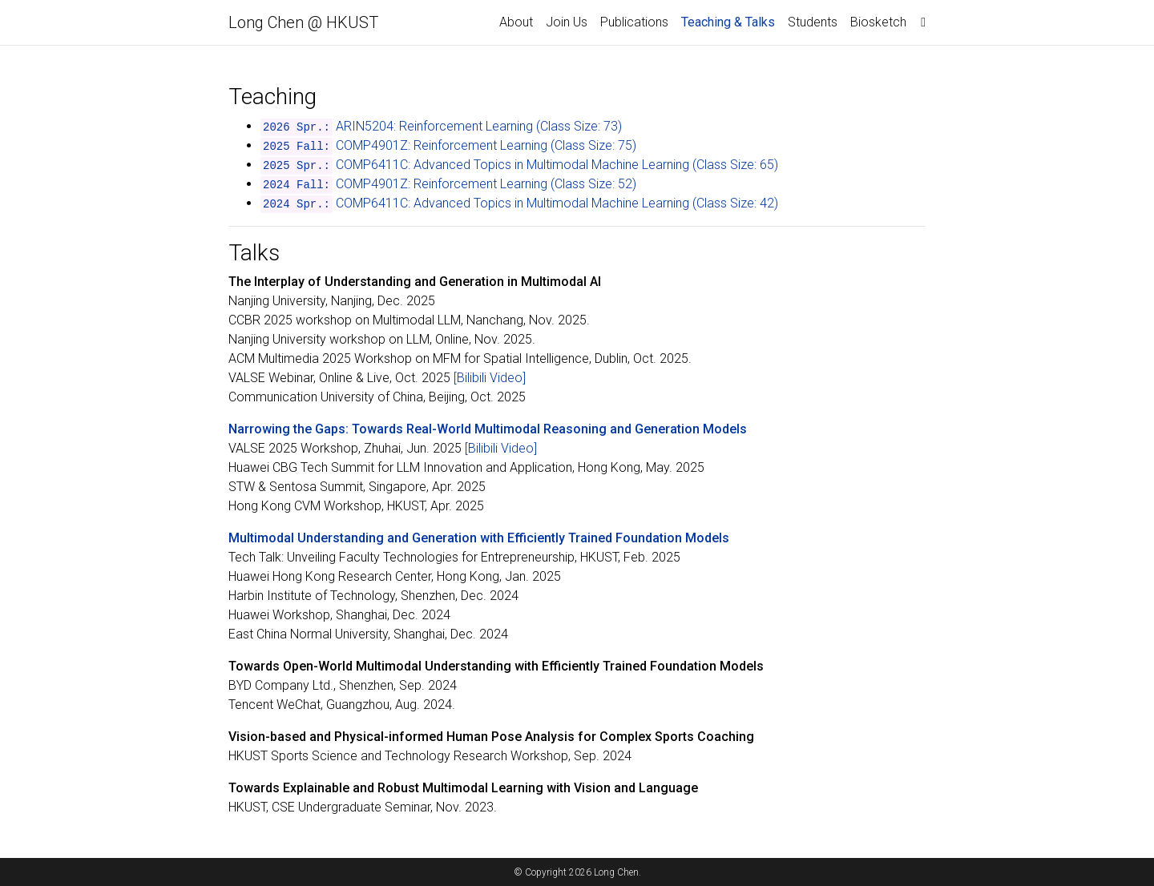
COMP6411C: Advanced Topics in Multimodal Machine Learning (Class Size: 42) (557, 203)
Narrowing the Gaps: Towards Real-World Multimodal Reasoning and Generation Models (487, 429)
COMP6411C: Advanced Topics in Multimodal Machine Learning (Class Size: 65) (557, 164)
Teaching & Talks (731, 21)
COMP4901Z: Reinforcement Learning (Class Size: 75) (486, 145)
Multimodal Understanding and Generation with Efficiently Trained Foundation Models (478, 538)
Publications (634, 22)
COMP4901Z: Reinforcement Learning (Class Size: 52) (486, 183)
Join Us (566, 22)
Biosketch (878, 22)
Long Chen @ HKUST (303, 22)
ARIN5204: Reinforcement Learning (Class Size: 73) (479, 126)
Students (812, 22)
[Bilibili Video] (490, 377)
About (516, 22)
